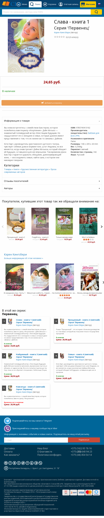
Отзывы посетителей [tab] (16, 181)
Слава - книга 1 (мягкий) (28, 321)
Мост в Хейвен (88, 237)
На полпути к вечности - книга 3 (64, 293)
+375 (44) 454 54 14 (81, 454)
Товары (7, 169)
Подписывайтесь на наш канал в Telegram (32, 420)
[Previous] (3, 226)
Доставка (9, 448)
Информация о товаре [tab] (17, 120)
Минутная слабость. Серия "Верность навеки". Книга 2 (39, 293)
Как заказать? (12, 454)
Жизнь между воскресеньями (89, 293)
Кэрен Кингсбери (62, 32)
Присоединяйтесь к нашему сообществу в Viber (34, 428)
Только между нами (64, 237)
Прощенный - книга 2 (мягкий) (84, 321)
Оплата (8, 451)
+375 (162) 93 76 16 (81, 448)
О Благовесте (44, 451)
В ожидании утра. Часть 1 (14, 293)
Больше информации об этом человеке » (23, 258)
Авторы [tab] (8, 188)
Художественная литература (34, 169)
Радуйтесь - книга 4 (40, 237)
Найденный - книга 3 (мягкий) (31, 355)
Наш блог (42, 448)
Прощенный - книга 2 (16, 237)
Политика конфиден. (49, 454)
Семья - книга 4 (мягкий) (81, 355)
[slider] (59, 37)
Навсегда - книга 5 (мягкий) (30, 388)
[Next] (102, 226)
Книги (16, 169)
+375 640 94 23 (81, 451)
